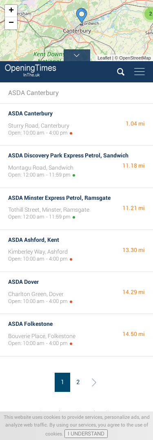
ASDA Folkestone (30, 324)
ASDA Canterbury (30, 113)
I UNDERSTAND (86, 434)
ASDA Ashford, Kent (33, 240)
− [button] (11, 23)
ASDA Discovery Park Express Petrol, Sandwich (68, 155)
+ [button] (11, 11)
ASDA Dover (23, 282)
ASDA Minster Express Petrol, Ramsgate (59, 198)
